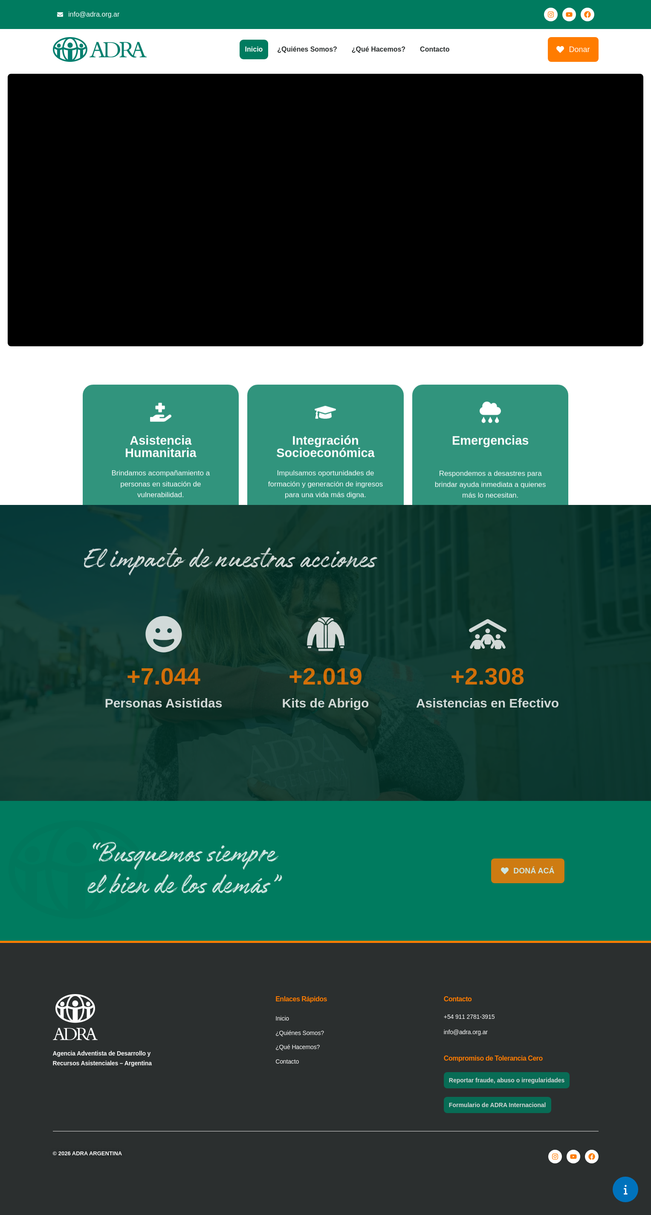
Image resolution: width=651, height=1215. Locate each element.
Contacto (434, 49)
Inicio (254, 49)
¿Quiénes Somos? (307, 49)
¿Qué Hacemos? (378, 49)
